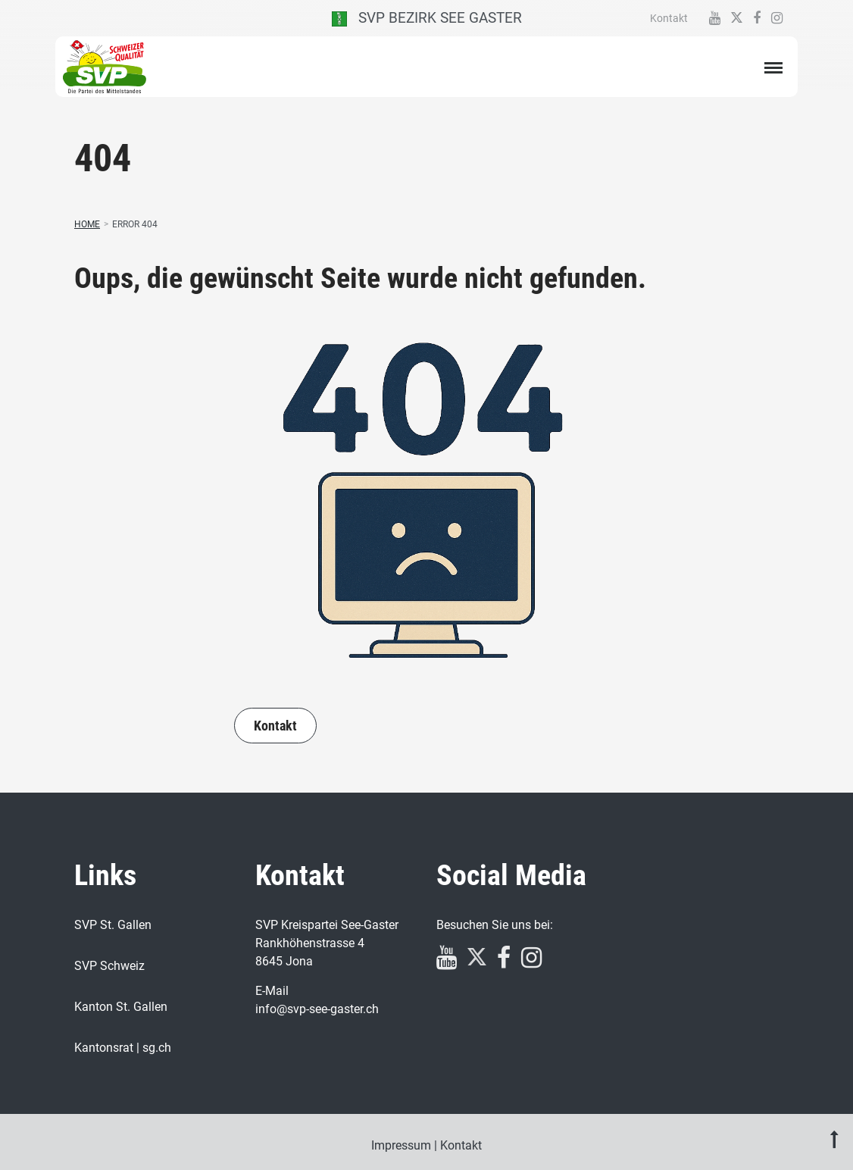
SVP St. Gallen (113, 925)
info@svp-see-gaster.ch (317, 1009)
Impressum (401, 1145)
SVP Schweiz (109, 966)
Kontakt (669, 18)
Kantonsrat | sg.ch (122, 1047)
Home (87, 224)
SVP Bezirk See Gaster (427, 18)
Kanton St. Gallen (120, 1007)
